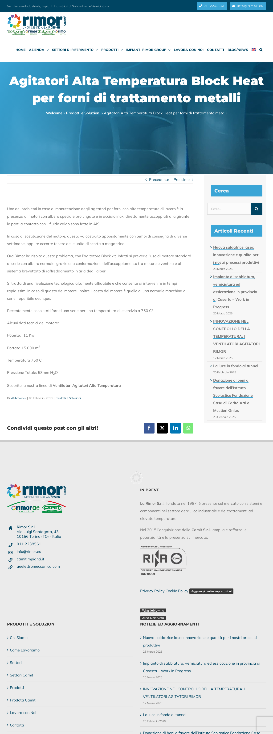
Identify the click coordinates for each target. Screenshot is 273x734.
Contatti (17, 725)
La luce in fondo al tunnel (235, 365)
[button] (260, 50)
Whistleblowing (153, 610)
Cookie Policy (177, 590)
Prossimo (182, 179)
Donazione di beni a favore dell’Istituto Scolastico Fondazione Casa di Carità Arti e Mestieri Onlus (233, 395)
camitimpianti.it (30, 559)
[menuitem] (254, 50)
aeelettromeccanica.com (38, 566)
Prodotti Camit (23, 700)
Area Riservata (153, 618)
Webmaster (18, 398)
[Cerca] (256, 209)
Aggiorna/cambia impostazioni (211, 591)
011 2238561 (29, 544)
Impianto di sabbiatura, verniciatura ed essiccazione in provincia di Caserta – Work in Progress (235, 291)
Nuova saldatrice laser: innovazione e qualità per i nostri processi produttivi (236, 255)
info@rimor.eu (29, 551)
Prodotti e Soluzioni (83, 113)
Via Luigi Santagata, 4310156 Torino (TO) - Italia (39, 532)
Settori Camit (21, 675)
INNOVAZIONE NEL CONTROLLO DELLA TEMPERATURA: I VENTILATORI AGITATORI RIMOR (236, 336)
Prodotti (17, 687)
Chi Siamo (19, 637)
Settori (16, 662)
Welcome (54, 113)
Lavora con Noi (23, 712)
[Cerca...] (229, 209)
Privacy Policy (152, 590)
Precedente (159, 179)
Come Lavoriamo (25, 650)
